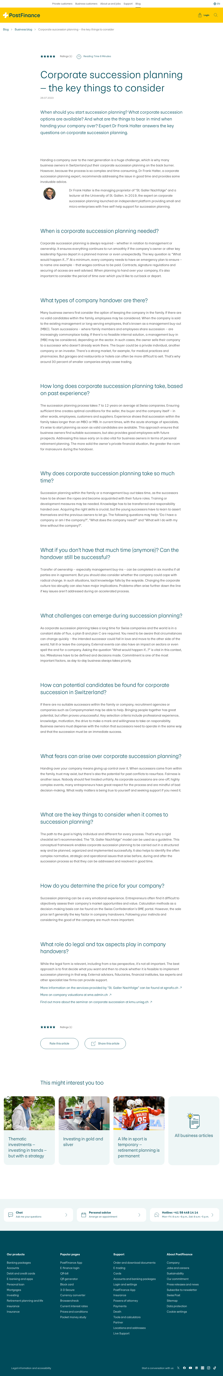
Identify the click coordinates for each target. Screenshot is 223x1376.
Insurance (13, 1311)
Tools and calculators (126, 1317)
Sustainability (175, 1273)
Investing (13, 1295)
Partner (118, 1322)
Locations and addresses (129, 1328)
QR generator (69, 1279)
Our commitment (178, 1279)
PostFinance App (71, 1262)
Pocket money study (73, 1317)
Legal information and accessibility (31, 1368)
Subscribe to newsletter (182, 1290)
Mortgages (14, 1290)
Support (128, 3)
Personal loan (15, 1284)
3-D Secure (67, 1290)
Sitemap (172, 1300)
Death (117, 1311)
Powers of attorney (125, 1300)
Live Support (121, 1333)
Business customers (86, 3)
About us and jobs (110, 3)
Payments (119, 1306)
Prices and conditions (74, 1311)
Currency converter (72, 1295)
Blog (6, 29)
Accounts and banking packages (134, 1279)
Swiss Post (173, 1295)
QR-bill (64, 1273)
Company (173, 1262)
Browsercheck (69, 1300)
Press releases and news (183, 1284)
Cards (117, 1273)
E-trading (119, 1268)
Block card (67, 1284)
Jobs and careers (178, 1268)
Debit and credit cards (21, 1273)
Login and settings (125, 1284)
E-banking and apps (20, 1279)
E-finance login (70, 1268)
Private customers (62, 3)
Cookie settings (177, 1311)
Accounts (13, 1268)
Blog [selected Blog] (138, 3)
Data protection (177, 1306)
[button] (216, 15)
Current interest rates (74, 1306)
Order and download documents (134, 1262)
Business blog (23, 29)
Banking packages (19, 1262)
